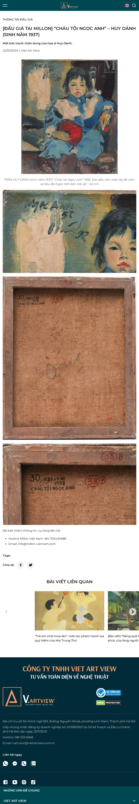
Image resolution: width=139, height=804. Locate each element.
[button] (6, 611)
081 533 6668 (24, 737)
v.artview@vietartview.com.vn (33, 743)
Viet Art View (39, 794)
